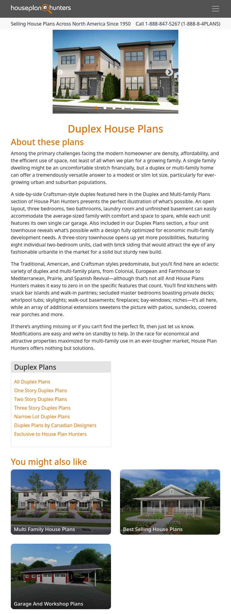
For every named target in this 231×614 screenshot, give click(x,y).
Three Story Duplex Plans (42, 408)
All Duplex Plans (32, 381)
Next (169, 72)
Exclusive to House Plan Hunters (50, 434)
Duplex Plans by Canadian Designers (55, 425)
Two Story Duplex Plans (40, 399)
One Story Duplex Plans (40, 390)
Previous (60, 72)
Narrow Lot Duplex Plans (42, 416)
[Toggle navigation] (215, 8)
